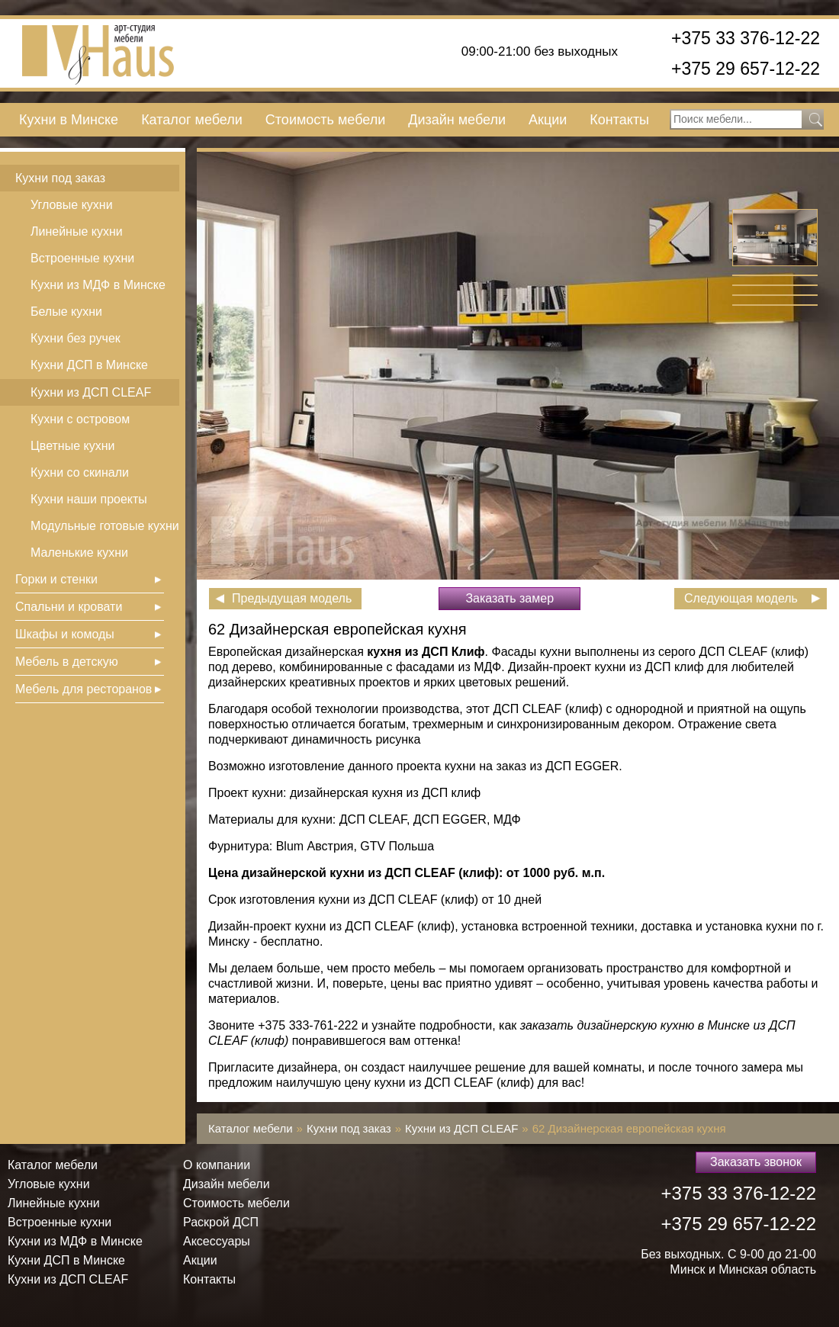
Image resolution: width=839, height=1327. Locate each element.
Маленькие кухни (79, 552)
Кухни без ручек (76, 338)
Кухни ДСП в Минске (89, 364)
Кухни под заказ (60, 178)
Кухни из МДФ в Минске (98, 284)
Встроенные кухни (82, 258)
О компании (216, 1164)
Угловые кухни (72, 204)
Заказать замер (509, 598)
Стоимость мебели (325, 119)
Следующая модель (741, 598)
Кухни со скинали (80, 472)
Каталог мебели (192, 119)
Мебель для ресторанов (83, 689)
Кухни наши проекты (89, 499)
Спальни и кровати (68, 606)
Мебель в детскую (66, 661)
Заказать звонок (756, 1161)
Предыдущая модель (292, 598)
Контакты (619, 119)
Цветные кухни (72, 445)
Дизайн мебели (457, 119)
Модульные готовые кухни (105, 525)
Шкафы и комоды (64, 634)
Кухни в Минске (68, 119)
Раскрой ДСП (221, 1222)
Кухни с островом (80, 419)
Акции (548, 119)
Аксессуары (216, 1241)
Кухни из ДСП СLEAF (91, 392)
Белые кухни (66, 311)
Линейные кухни (77, 231)
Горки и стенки (56, 579)
